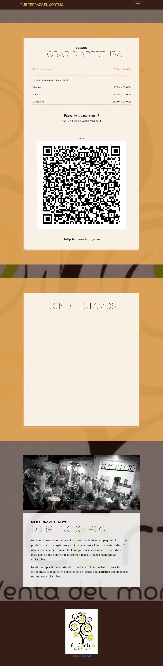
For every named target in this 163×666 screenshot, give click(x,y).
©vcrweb (87, 655)
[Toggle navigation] (138, 4)
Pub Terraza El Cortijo (41, 5)
